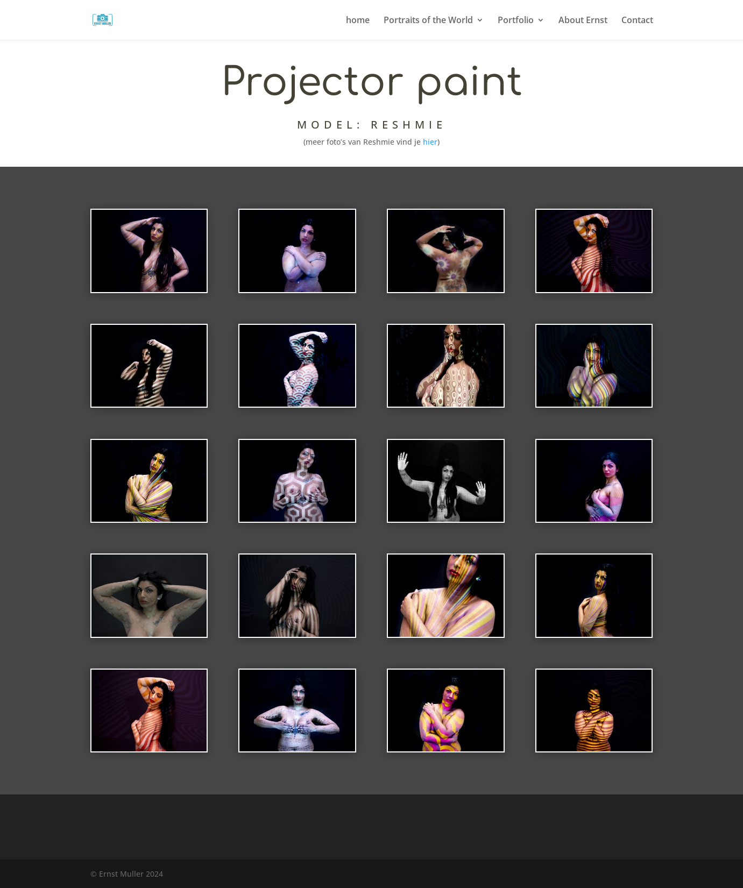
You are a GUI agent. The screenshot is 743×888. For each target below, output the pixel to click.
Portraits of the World (428, 21)
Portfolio (516, 21)
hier (429, 142)
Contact (637, 21)
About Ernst (582, 21)
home (358, 21)
